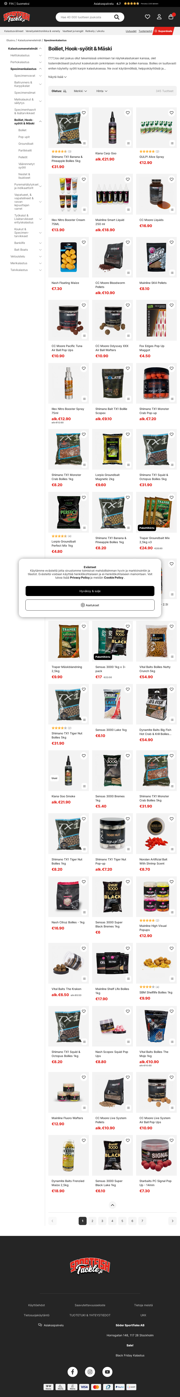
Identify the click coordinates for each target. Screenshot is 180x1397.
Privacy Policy (80, 577)
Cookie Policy (113, 577)
